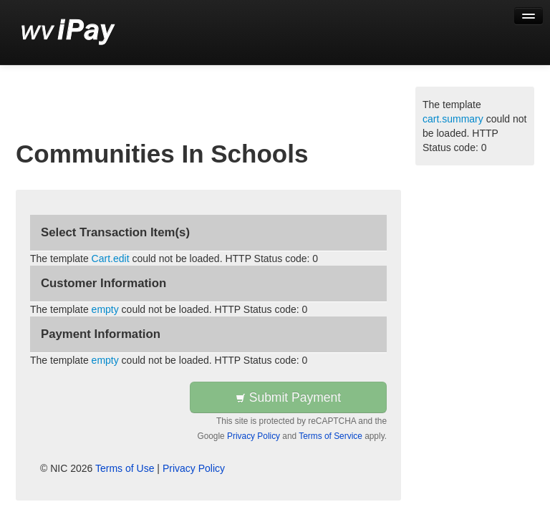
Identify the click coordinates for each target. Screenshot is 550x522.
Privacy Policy (253, 436)
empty (105, 309)
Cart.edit (111, 258)
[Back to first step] (68, 32)
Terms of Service (330, 436)
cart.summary (453, 119)
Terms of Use (124, 468)
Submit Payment (288, 397)
